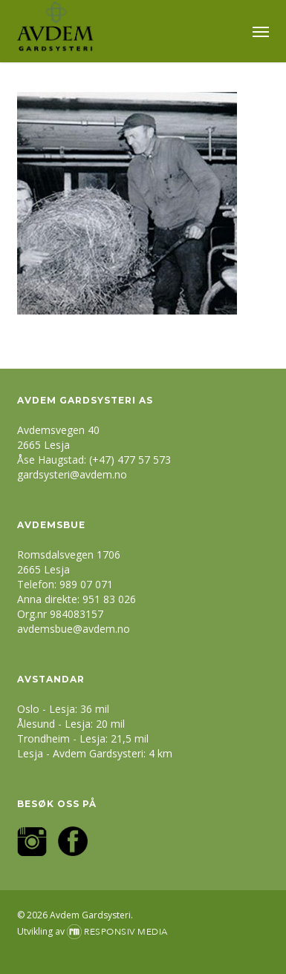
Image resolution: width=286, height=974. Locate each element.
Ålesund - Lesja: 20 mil (71, 724)
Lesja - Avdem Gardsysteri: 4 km (94, 753)
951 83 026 (109, 599)
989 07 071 (86, 584)
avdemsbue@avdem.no (73, 629)
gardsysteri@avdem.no (72, 474)
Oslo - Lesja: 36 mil (63, 709)
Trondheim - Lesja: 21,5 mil (83, 738)
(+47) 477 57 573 (130, 460)
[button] (261, 31)
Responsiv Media (126, 932)
